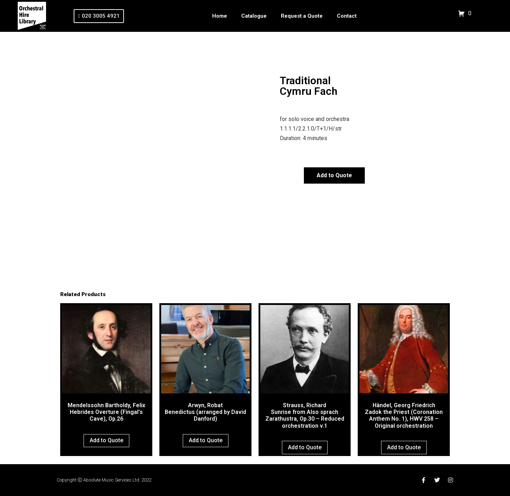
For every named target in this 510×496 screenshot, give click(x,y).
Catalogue (254, 16)
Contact (347, 16)
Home (219, 16)
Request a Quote (302, 16)
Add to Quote (334, 175)
